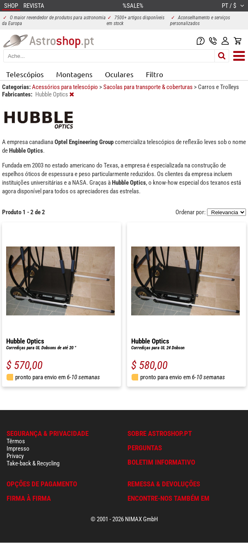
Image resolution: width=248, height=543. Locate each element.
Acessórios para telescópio (65, 87)
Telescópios (25, 74)
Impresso (18, 448)
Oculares (119, 74)
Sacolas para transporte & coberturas (148, 87)
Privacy (15, 456)
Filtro (154, 74)
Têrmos (16, 441)
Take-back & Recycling (33, 463)
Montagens (74, 74)
